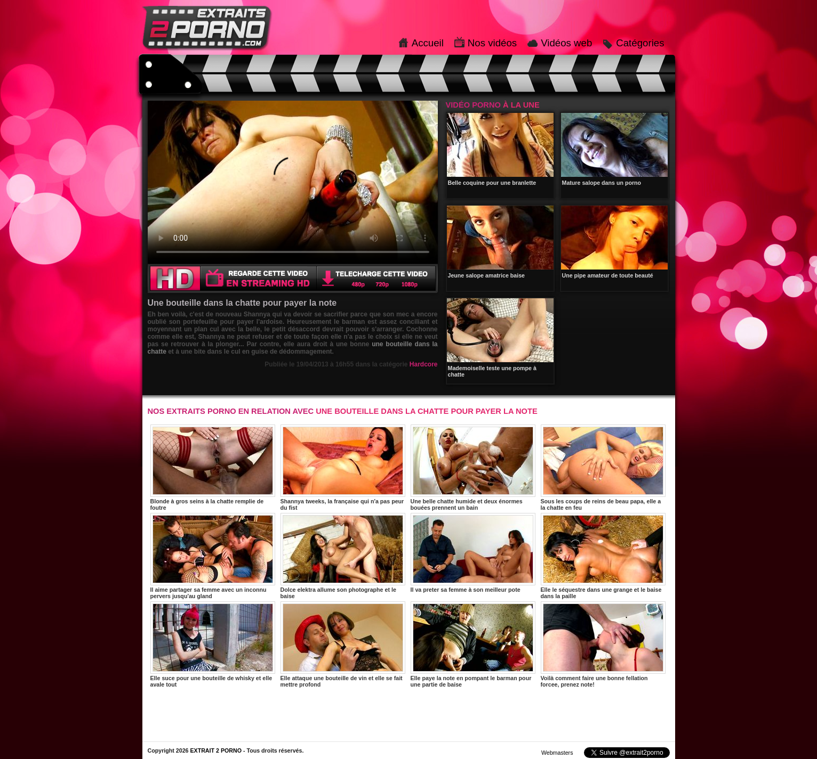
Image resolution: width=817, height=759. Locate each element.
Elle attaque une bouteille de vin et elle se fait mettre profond (343, 644)
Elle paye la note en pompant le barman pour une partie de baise (473, 644)
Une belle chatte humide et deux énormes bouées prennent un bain (473, 468)
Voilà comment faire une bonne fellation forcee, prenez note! (603, 644)
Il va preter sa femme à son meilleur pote (473, 553)
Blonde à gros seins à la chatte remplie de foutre (212, 468)
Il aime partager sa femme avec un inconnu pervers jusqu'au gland (212, 556)
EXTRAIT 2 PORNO (216, 750)
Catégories (640, 42)
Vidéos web (566, 42)
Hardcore (424, 364)
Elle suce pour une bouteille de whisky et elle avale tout (212, 644)
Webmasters (557, 752)
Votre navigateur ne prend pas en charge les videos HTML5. (293, 182)
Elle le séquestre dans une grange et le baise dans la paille (603, 556)
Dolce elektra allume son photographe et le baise (343, 556)
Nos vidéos (492, 42)
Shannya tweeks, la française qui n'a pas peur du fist (343, 468)
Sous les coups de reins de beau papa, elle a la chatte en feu (603, 468)
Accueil (428, 42)
